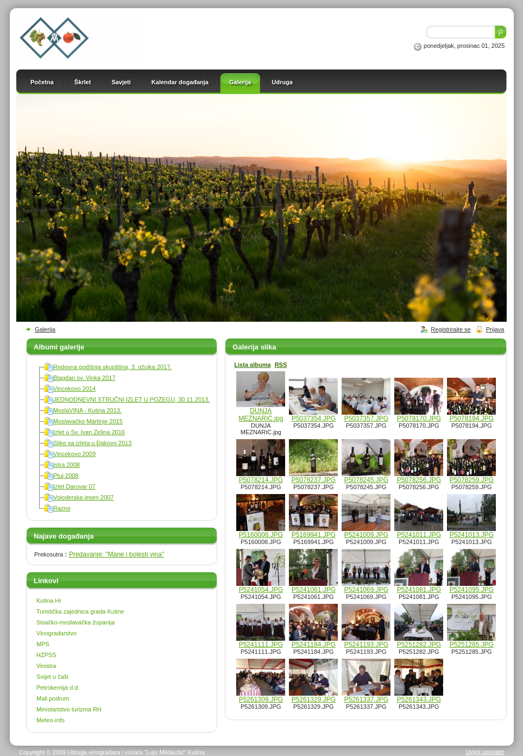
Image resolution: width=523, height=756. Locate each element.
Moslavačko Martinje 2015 (88, 421)
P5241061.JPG (314, 589)
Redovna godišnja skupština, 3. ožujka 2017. (112, 367)
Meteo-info (50, 720)
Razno (62, 508)
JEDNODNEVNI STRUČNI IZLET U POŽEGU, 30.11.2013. (131, 399)
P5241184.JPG (314, 644)
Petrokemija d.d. (57, 687)
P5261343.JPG (419, 699)
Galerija (45, 329)
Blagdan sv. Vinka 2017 (84, 377)
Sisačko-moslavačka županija (75, 622)
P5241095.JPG (472, 589)
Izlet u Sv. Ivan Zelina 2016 (89, 432)
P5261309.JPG (261, 699)
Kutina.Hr (48, 600)
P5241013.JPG (472, 535)
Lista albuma (252, 364)
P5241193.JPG (366, 644)
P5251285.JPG (472, 644)
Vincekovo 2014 (74, 388)
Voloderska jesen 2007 (83, 497)
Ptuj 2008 (65, 475)
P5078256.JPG (419, 480)
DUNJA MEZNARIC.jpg (260, 414)
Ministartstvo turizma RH (69, 709)
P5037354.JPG (314, 418)
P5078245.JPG (366, 480)
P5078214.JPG (261, 480)
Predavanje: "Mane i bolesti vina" (116, 554)
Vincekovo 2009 (74, 454)
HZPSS (46, 655)
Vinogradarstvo (56, 633)
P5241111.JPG (261, 644)
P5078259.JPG (472, 480)
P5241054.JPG (261, 589)
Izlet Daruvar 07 (74, 486)
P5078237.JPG (314, 480)
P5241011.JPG (419, 535)
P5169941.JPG (314, 535)
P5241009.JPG (366, 535)
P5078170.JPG (419, 418)
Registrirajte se (450, 329)
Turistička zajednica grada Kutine (80, 611)
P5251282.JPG (419, 644)
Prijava (495, 329)
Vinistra (46, 666)
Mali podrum (53, 698)
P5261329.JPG (314, 699)
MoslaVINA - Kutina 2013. (87, 410)
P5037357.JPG (366, 418)
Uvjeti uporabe (484, 751)
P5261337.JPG (366, 699)
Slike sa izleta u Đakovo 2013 (92, 443)
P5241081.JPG (419, 589)
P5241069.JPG (366, 589)
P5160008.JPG (261, 535)
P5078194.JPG (472, 418)
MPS (42, 644)
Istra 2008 (66, 464)
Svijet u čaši (52, 676)
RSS (281, 364)
